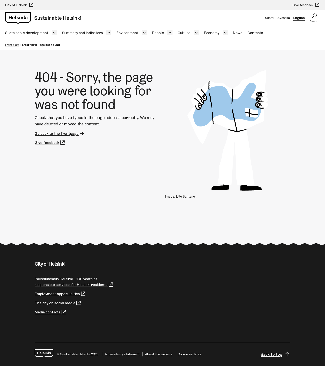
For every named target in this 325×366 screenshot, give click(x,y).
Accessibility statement (122, 354)
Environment (127, 32)
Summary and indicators (82, 32)
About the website (158, 354)
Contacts (255, 32)
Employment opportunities (60, 294)
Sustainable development (26, 32)
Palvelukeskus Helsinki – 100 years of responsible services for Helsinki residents (74, 281)
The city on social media (58, 303)
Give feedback (306, 5)
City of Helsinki (19, 5)
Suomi (269, 18)
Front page (12, 45)
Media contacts (51, 312)
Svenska (284, 18)
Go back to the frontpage (60, 133)
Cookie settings (189, 354)
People (158, 32)
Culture (184, 32)
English (299, 18)
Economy (211, 32)
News (237, 32)
